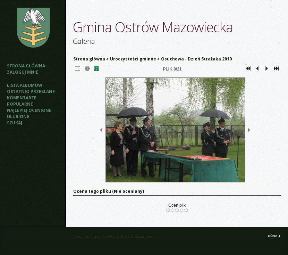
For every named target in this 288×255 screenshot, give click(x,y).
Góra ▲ (274, 236)
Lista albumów (24, 85)
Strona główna (26, 66)
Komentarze (21, 98)
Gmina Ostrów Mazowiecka (153, 26)
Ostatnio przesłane (31, 91)
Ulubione (18, 117)
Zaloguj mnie (22, 72)
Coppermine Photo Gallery (108, 236)
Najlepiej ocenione (29, 110)
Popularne (20, 104)
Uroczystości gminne (133, 59)
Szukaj (14, 123)
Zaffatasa (137, 236)
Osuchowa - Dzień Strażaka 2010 (196, 59)
